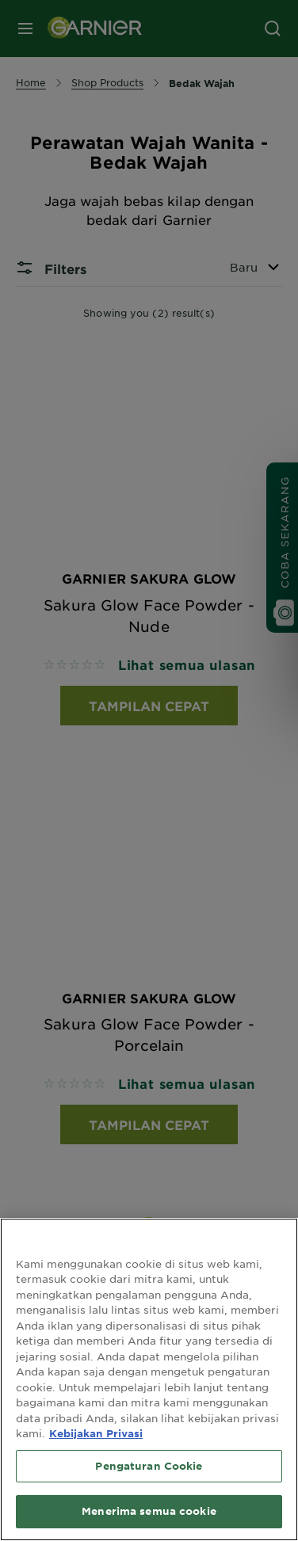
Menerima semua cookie (149, 1511)
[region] (149, 1379)
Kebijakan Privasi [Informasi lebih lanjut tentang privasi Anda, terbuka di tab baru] (96, 1433)
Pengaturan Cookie (148, 1465)
